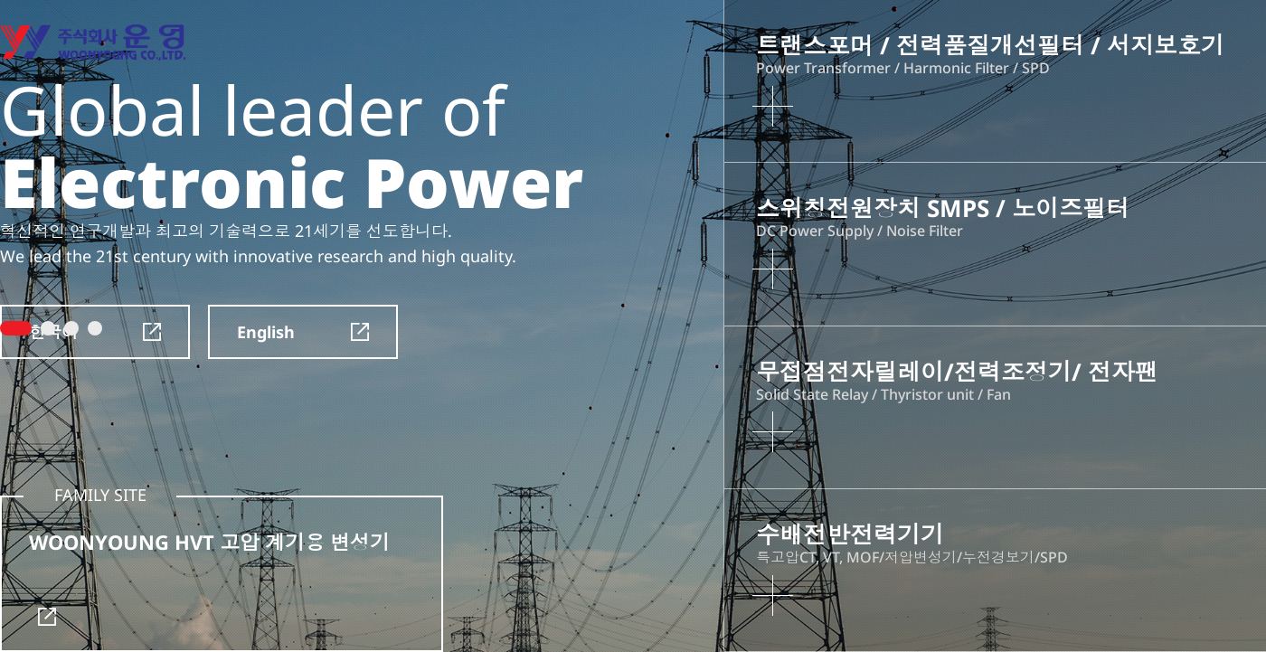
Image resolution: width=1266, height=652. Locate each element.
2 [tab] (48, 328)
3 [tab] (71, 328)
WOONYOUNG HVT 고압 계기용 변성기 (209, 577)
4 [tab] (95, 328)
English (303, 332)
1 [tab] (16, 328)
